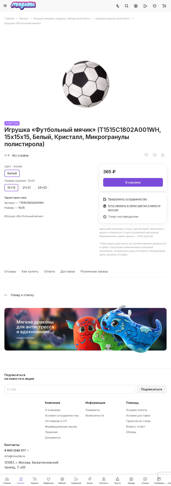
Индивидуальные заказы (61, 426)
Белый (12, 173)
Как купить (30, 271)
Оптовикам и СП (56, 421)
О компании (52, 410)
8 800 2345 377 (15, 450)
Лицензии (51, 432)
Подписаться (151, 389)
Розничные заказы (94, 271)
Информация (95, 403)
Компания (52, 403)
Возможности (95, 415)
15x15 (11, 187)
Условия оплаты (136, 410)
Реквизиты (93, 410)
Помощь (132, 403)
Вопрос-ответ (135, 426)
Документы (53, 437)
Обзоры (131, 432)
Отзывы (10, 271)
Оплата (49, 271)
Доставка (67, 271)
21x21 (27, 187)
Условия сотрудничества (61, 415)
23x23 (42, 187)
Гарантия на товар (138, 421)
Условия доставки (138, 415)
